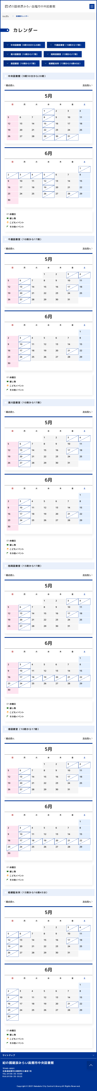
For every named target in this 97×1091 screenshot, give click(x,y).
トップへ (6, 16)
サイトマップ (48, 1055)
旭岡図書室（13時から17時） (63, 54)
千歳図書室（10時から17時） (66, 45)
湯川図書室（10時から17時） (23, 54)
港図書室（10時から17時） (22, 63)
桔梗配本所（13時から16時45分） (63, 63)
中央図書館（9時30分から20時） (24, 45)
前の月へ (9, 85)
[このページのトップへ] (91, 1065)
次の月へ (88, 85)
